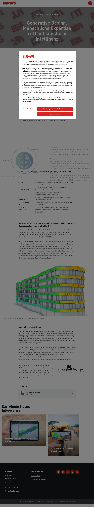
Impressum (37, 104)
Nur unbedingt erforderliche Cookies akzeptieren (55, 109)
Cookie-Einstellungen (28, 109)
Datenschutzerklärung (27, 104)
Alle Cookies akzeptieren (55, 114)
